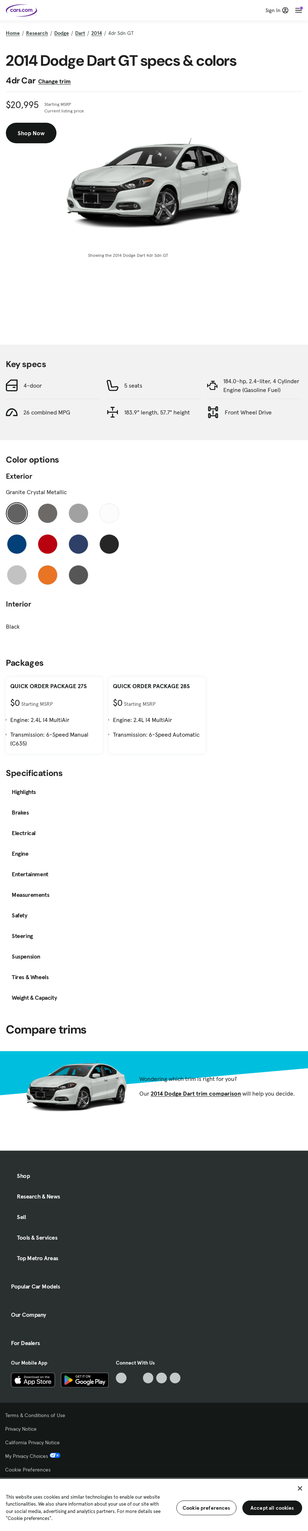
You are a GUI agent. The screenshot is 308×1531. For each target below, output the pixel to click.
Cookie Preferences (28, 1469)
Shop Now (31, 133)
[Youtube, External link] (148, 1378)
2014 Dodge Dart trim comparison (196, 1093)
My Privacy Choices (32, 1456)
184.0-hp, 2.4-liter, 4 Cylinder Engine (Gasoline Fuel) (261, 385)
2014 (96, 33)
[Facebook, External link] (134, 1378)
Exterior (19, 476)
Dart (80, 33)
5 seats (133, 385)
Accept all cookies (272, 1508)
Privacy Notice (21, 1429)
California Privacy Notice (32, 1442)
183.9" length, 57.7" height (157, 412)
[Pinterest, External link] (175, 1378)
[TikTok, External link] (121, 1378)
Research (37, 33)
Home (13, 33)
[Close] (300, 1488)
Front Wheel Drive (248, 412)
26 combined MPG (46, 412)
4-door (32, 385)
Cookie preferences (206, 1508)
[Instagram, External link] (161, 1378)
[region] (154, 1504)
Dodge (61, 33)
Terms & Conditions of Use (35, 1415)
